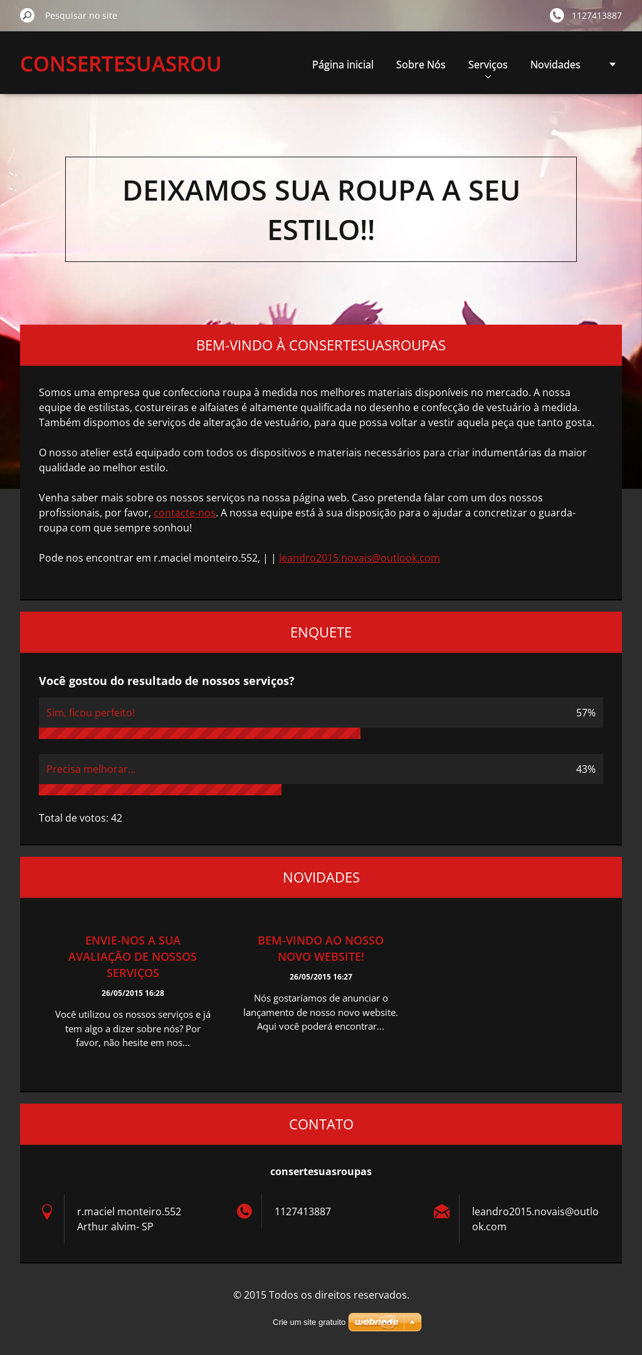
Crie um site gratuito (309, 1322)
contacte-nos (185, 513)
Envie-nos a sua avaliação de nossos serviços (132, 956)
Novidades (555, 64)
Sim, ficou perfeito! (90, 712)
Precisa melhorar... (90, 769)
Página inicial (343, 64)
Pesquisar (27, 15)
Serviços (488, 68)
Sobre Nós (421, 64)
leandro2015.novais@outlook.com (359, 558)
